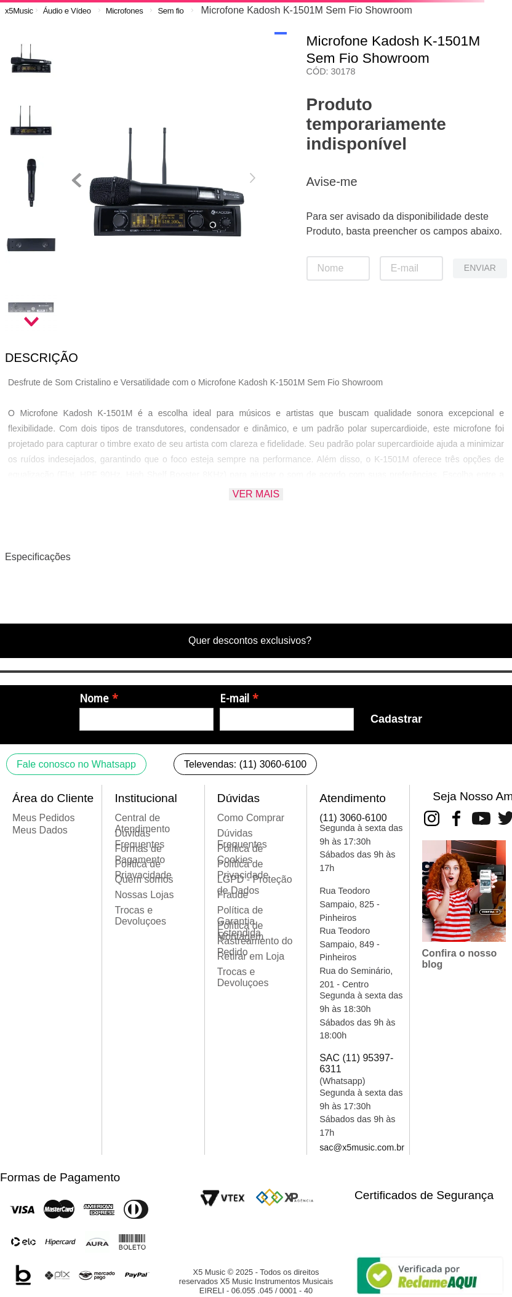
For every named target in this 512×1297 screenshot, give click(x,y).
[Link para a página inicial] (19, 10)
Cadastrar (396, 719)
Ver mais (256, 494)
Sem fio (170, 10)
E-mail (234, 699)
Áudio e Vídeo (67, 10)
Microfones (124, 10)
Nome (94, 699)
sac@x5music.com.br (361, 1147)
